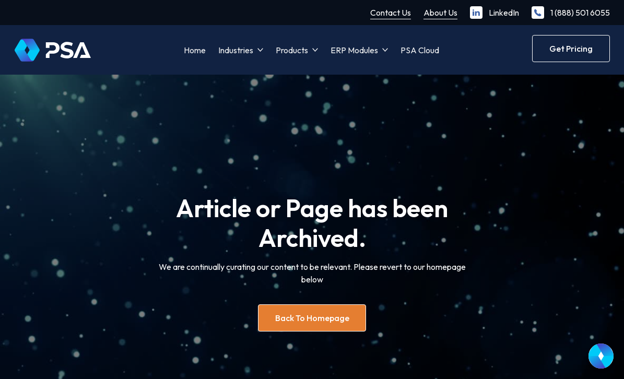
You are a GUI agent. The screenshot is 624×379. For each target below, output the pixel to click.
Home (195, 50)
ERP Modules (354, 50)
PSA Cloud (420, 50)
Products (292, 50)
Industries (235, 50)
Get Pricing (571, 48)
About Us (440, 12)
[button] (240, 50)
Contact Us (390, 12)
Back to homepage (312, 318)
